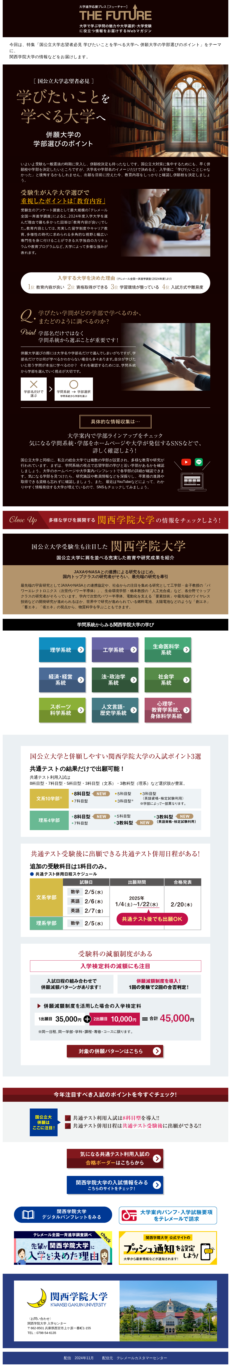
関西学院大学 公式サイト (45, 1337)
